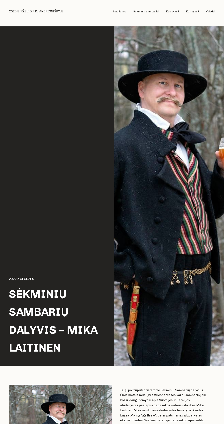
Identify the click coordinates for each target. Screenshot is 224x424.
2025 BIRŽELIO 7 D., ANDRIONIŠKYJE (36, 11)
